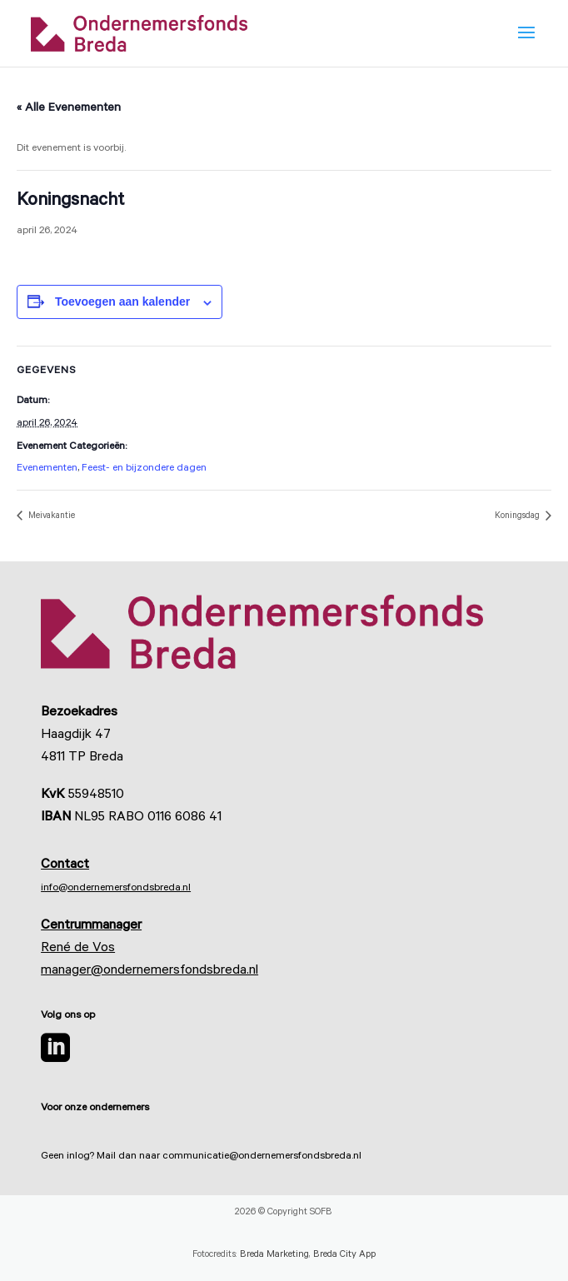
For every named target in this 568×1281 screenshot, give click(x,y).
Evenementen (47, 469)
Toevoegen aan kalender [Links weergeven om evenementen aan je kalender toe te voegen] (122, 301)
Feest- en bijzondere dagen (144, 469)
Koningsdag (518, 516)
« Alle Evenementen (69, 109)
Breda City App (344, 1255)
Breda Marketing (274, 1255)
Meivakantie (50, 516)
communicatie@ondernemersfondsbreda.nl (261, 1157)
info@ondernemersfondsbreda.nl (116, 889)
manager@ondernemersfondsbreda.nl (149, 971)
